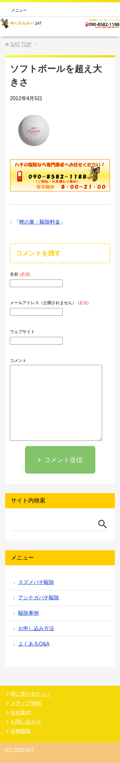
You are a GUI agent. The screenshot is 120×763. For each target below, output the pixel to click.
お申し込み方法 (36, 628)
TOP (20, 44)
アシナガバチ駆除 (38, 597)
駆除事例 (28, 613)
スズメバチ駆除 (36, 582)
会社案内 (21, 712)
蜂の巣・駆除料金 (39, 222)
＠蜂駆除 (21, 731)
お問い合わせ (26, 721)
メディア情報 (26, 703)
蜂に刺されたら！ (31, 694)
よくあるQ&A (34, 644)
